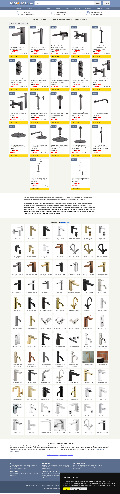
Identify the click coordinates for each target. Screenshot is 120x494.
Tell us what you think (66, 456)
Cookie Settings (35, 486)
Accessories (88, 10)
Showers (18, 10)
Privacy (28, 486)
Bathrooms (29, 10)
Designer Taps (64, 223)
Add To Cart (14, 57)
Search (97, 4)
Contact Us (58, 486)
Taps (11, 10)
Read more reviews (52, 456)
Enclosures (57, 10)
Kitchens (48, 10)
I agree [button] (66, 489)
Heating (67, 10)
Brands (108, 10)
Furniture (39, 10)
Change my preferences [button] (78, 489)
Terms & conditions (47, 486)
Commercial (77, 10)
